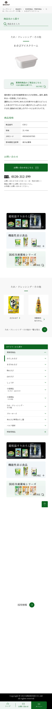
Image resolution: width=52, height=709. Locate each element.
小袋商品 (14, 389)
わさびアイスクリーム (31, 11)
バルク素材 (11, 425)
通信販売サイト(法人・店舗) (16, 620)
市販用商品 (11, 431)
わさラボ (8, 624)
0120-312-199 (17, 176)
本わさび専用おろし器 (15, 419)
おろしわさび (12, 358)
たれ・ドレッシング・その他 (15, 406)
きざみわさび (12, 364)
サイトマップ (34, 639)
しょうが (10, 382)
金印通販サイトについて (13, 634)
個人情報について (36, 633)
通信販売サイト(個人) (13, 615)
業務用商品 (11, 352)
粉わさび (10, 370)
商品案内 (18, 9)
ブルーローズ (12, 413)
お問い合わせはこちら (26, 167)
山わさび (10, 376)
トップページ (7, 9)
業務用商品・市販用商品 (33, 9)
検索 (43, 27)
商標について (12, 639)
